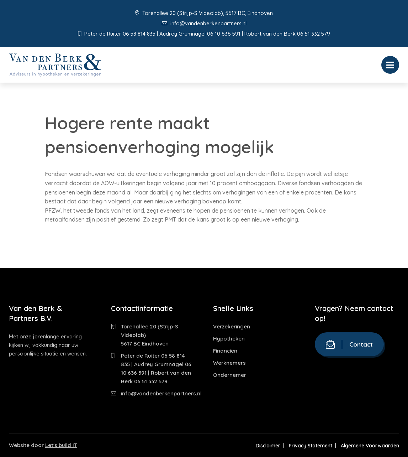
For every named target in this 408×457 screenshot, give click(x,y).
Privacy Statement (310, 445)
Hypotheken (229, 338)
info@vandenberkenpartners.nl (204, 23)
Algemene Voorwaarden (370, 445)
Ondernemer (229, 375)
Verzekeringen (231, 326)
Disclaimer (268, 445)
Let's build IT (61, 445)
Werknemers (229, 362)
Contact (349, 344)
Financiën (225, 350)
